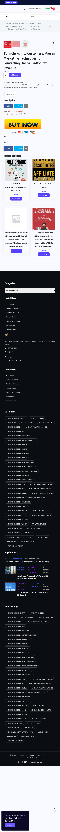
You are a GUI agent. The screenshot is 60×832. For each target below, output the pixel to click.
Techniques (24, 154)
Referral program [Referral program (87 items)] (27, 608)
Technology (10, 392)
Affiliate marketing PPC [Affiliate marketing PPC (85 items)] (15, 555)
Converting (34, 151)
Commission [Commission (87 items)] (29, 599)
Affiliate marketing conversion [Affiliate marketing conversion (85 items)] (18, 511)
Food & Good (11, 383)
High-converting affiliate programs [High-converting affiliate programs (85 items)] (20, 603)
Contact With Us (12, 379)
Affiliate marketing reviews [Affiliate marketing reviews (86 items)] (17, 559)
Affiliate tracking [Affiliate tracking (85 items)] (13, 599)
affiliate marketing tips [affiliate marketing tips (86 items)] (41, 577)
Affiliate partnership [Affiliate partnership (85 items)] (14, 595)
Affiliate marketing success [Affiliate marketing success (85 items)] (17, 577)
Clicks (27, 151)
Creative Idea (11, 396)
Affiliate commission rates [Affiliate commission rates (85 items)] (16, 484)
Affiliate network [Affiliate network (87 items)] (39, 590)
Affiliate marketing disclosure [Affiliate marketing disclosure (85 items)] (18, 520)
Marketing (50, 151)
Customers (42, 151)
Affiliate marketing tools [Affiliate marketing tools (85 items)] (16, 581)
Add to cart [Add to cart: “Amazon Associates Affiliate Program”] (43, 262)
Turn (35, 154)
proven (10, 154)
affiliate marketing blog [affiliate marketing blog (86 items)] (16, 498)
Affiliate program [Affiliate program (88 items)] (33, 595)
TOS (45, 821)
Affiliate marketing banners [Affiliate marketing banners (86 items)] (36, 493)
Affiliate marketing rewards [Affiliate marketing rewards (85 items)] (42, 559)
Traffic (31, 154)
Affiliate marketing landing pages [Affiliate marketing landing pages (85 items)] (19, 546)
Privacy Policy (13, 818)
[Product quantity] (6, 142)
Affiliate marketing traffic (16, 151)
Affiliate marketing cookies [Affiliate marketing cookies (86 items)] (17, 515)
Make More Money (17, 149)
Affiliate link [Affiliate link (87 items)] (11, 489)
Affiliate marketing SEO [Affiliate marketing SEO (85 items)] (37, 564)
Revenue (17, 154)
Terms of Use (10, 821)
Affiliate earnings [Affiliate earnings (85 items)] (37, 484)
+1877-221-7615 (11, 415)
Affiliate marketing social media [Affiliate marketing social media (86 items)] (19, 568)
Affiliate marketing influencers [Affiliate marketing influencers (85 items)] (18, 542)
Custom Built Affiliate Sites (30, 824)
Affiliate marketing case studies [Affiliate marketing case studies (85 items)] (19, 502)
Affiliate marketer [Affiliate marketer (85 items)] (46, 489)
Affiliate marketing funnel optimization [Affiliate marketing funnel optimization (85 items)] (22, 537)
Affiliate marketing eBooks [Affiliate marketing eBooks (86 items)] (17, 524)
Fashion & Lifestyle (13, 388)
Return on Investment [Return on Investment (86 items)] (15, 612)
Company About (12, 375)
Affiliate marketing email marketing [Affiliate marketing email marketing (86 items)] (20, 529)
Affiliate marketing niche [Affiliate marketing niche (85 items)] (16, 551)
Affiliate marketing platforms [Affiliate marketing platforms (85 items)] (41, 551)
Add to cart (15, 141)
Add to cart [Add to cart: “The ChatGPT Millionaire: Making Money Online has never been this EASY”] (16, 265)
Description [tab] (10, 161)
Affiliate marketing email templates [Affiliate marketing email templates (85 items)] (20, 533)
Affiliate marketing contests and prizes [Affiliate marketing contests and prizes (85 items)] (21, 506)
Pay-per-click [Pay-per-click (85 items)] (11, 608)
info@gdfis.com (11, 418)
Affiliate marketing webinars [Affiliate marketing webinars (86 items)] (17, 586)
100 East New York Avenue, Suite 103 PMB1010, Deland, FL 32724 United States (30, 409)
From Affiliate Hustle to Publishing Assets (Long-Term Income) (27, 628)
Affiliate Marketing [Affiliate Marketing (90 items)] (14, 493)
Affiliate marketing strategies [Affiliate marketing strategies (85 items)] (18, 573)
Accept (9, 825)
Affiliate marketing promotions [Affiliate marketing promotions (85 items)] (40, 555)
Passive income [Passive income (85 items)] (43, 603)
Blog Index (10, 371)
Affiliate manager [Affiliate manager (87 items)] (27, 489)
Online (6, 154)
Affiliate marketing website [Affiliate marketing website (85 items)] (17, 590)
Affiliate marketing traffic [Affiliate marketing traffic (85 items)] (41, 581)
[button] (53, 43)
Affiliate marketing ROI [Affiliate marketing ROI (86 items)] (15, 564)
